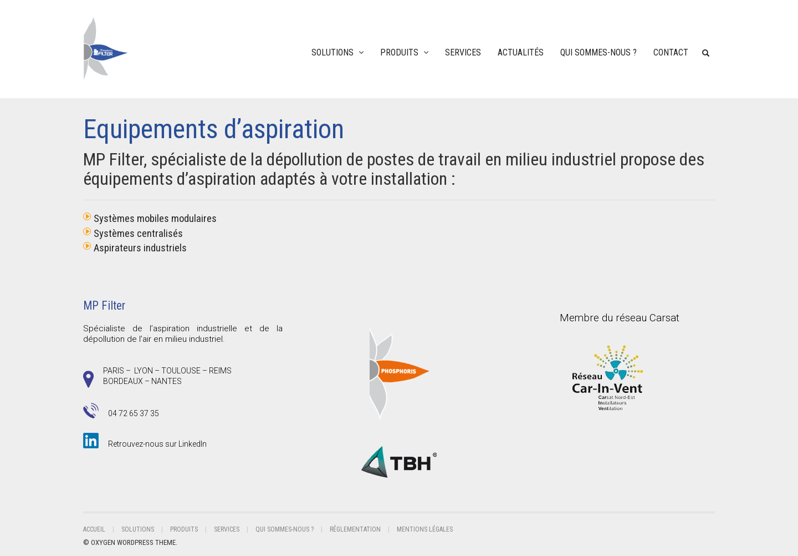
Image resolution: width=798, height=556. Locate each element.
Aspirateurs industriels (140, 248)
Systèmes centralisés (138, 234)
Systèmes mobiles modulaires (155, 219)
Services (463, 52)
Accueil (94, 529)
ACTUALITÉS (521, 52)
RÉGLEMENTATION (355, 529)
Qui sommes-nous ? (598, 52)
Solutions (332, 52)
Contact (670, 52)
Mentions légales (425, 529)
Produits (399, 52)
